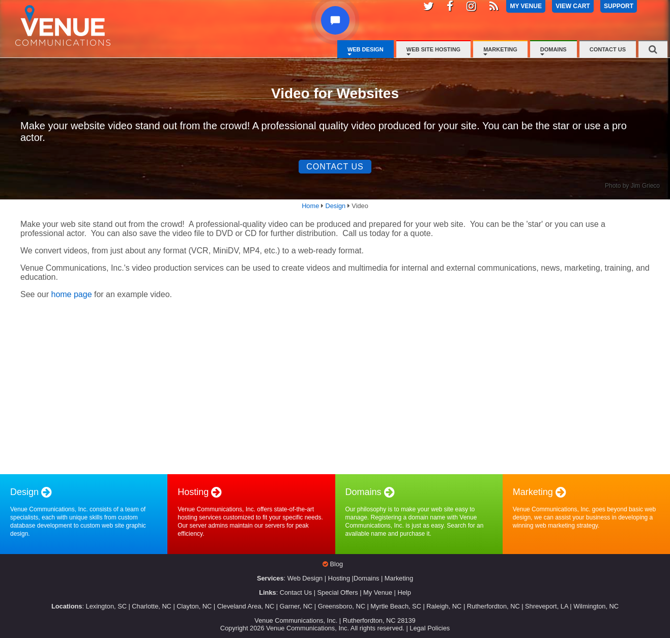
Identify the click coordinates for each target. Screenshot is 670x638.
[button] (335, 20)
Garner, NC (296, 606)
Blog (336, 564)
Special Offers (337, 592)
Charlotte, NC (151, 606)
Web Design (365, 49)
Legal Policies (430, 628)
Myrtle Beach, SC (395, 606)
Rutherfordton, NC (493, 606)
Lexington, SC (106, 606)
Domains (553, 49)
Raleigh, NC (443, 606)
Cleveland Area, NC (245, 606)
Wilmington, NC (596, 606)
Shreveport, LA (546, 606)
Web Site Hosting (433, 49)
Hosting (339, 578)
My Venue (377, 592)
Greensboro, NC (341, 606)
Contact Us (608, 49)
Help (404, 592)
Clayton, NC (194, 606)
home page (71, 294)
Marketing (500, 49)
